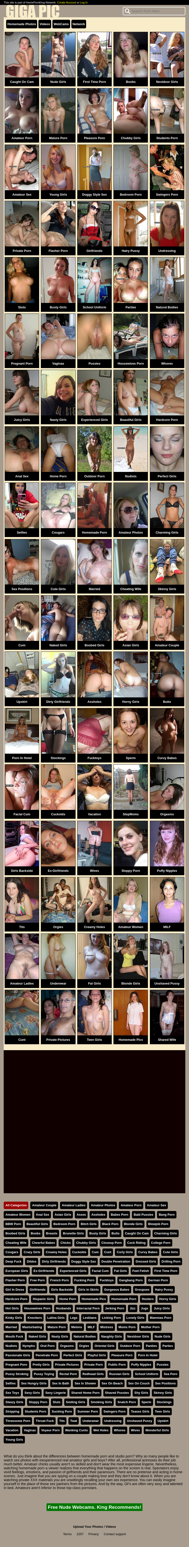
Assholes (94, 702)
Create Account (66, 2)
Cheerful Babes (43, 1243)
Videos (45, 24)
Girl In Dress (14, 1289)
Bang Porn (167, 1214)
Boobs (131, 82)
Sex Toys (12, 1393)
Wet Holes (101, 1430)
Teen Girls (94, 1040)
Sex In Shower (85, 1383)
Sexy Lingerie (55, 1393)
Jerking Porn (114, 1308)
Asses (81, 1214)
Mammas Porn (160, 1318)
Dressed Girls (146, 1261)
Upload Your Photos (88, 1526)
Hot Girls (12, 1308)
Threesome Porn (17, 1421)
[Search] (154, 11)
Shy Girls (141, 1393)
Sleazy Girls (14, 1402)
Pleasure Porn (94, 138)
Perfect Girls (167, 476)
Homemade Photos (21, 24)
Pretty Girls (41, 1364)
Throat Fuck (45, 1421)
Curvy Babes (167, 758)
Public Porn (117, 1364)
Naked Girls (58, 645)
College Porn (161, 1243)
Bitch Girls (89, 1224)
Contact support (115, 1534)
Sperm (131, 758)
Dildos (31, 1261)
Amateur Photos (131, 532)
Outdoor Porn (94, 476)
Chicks (65, 1243)
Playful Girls (97, 1355)
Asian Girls (131, 645)
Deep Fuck (13, 1261)
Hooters (148, 1299)
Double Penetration (115, 1261)
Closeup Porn (111, 1243)
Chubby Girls (131, 138)
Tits (22, 927)
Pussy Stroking (16, 1374)
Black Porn (110, 1224)
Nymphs (28, 1346)
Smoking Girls (101, 1402)
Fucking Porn (84, 1280)
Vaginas (58, 363)
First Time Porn (94, 82)
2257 (80, 1534)
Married (94, 589)
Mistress (106, 1327)
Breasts (52, 1233)
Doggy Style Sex (94, 194)
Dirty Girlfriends (58, 702)
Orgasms (167, 814)
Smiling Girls (75, 1402)
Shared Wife (167, 1040)
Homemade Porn (94, 532)
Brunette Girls (73, 1233)
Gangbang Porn (131, 1280)
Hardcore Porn (167, 420)
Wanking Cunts (76, 1430)
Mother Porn (150, 1327)
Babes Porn (119, 1214)
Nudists (131, 476)
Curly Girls (125, 1252)
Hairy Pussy (131, 251)
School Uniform (94, 307)
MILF (167, 927)
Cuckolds (58, 814)
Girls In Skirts (88, 1289)
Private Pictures (58, 1040)
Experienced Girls (94, 420)
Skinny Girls (167, 589)
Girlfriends (95, 251)
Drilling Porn (170, 1261)
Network (79, 24)
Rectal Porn (68, 1374)
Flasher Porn (58, 251)
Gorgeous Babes (116, 1289)
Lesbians (89, 1318)
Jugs (144, 1308)
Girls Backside (22, 871)
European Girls (16, 1271)
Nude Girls (58, 82)
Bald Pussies (143, 1214)
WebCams (61, 24)
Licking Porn (111, 1318)
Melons (76, 1327)
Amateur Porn (22, 138)
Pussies (94, 363)
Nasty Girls (58, 420)
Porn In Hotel (22, 758)
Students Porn (167, 138)
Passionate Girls (17, 1355)
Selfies (22, 532)
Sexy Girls (32, 1393)
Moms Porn (127, 1327)
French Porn (59, 1280)
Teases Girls (140, 1411)
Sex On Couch (139, 1383)
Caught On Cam (22, 82)
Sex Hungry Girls (34, 1383)
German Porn (158, 1280)
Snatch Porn (126, 1402)
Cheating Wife (130, 589)
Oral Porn (47, 1346)
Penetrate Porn (47, 1355)
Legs (74, 1318)
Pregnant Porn (22, 363)
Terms (67, 1534)
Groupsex (142, 1289)
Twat (73, 1421)
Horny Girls (130, 702)
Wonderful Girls (157, 1430)
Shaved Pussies (117, 1393)
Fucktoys (94, 758)
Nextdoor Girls (167, 82)
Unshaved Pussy (167, 983)
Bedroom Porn (131, 194)
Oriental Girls (104, 1346)
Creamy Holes (94, 927)
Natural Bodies (167, 307)
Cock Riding (136, 1243)
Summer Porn (87, 1411)
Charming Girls (167, 532)
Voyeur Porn (50, 1430)
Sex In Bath (60, 1383)
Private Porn (22, 251)
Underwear (58, 983)
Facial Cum (22, 814)
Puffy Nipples (167, 871)
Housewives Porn (131, 363)
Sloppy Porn (131, 871)
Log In (84, 2)
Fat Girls (94, 983)
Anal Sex (22, 476)
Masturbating (32, 1327)
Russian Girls (119, 1374)
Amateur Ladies (22, 983)
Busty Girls (58, 307)
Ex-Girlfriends (58, 871)
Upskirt (21, 702)
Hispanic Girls (43, 1299)
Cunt (22, 1040)
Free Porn (37, 1280)
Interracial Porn (88, 1308)
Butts (167, 702)
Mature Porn (58, 138)
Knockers (35, 1318)
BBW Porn (13, 1224)
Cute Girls (58, 589)
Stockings (58, 758)
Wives (94, 871)
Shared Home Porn (85, 1393)
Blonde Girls (130, 983)
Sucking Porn (62, 1411)
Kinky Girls (13, 1318)
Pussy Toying (44, 1374)
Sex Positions (22, 589)
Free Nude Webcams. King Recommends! (94, 1507)
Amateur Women (130, 927)
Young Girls (58, 194)
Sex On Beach (112, 1383)
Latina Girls (55, 1318)
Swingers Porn (167, 194)
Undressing (167, 251)
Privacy (94, 1534)
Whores (167, 363)
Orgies (58, 927)
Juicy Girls (22, 420)
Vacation (94, 814)
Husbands (63, 1308)
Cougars (58, 532)
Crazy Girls (32, 1252)
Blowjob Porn (158, 1224)
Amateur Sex (22, 194)
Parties (131, 307)
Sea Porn (170, 1374)
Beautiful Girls (131, 420)
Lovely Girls (135, 1318)
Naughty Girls (111, 1336)
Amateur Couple (167, 645)
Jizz (132, 1308)
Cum (21, 645)
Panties (151, 1346)
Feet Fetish (140, 1271)
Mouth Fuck (14, 1336)
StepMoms (131, 814)
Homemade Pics (131, 1040)
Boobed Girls (94, 645)
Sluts (22, 307)
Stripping (12, 1411)
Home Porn (58, 476)
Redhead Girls (93, 1374)
